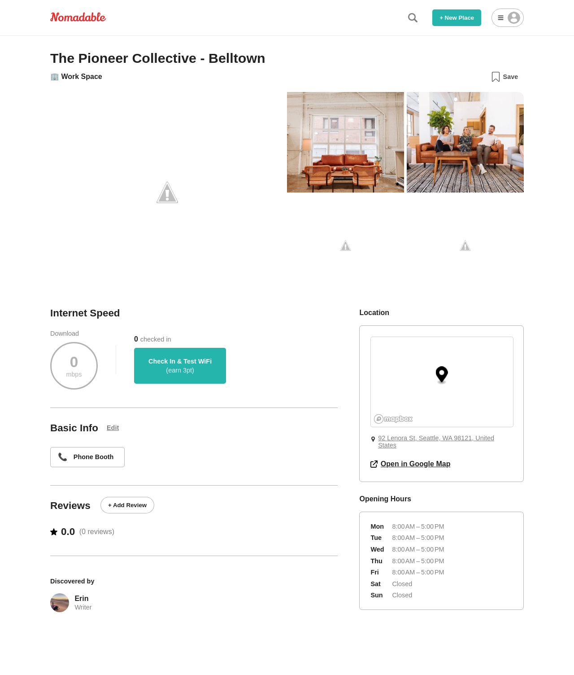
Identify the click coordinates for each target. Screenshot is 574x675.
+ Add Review (127, 505)
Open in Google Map (410, 464)
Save (504, 77)
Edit (113, 427)
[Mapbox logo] (393, 419)
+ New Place (456, 17)
